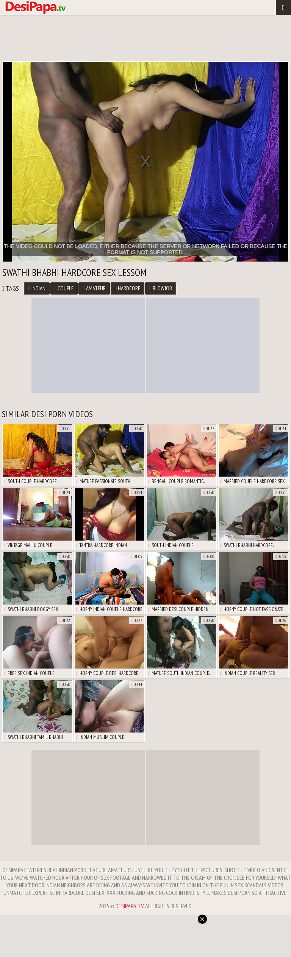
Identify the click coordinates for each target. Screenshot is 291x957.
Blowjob (160, 288)
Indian (36, 288)
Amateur (94, 288)
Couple (64, 288)
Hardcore (127, 288)
